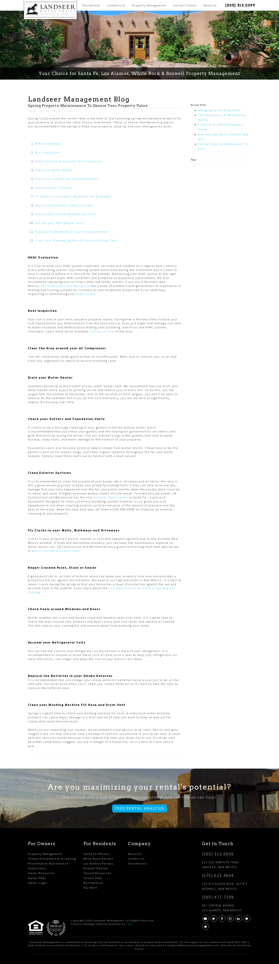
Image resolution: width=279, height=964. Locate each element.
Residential (91, 5)
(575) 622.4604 (218, 875)
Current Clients (185, 5)
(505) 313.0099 (240, 5)
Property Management (149, 5)
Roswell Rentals (95, 868)
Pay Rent (90, 887)
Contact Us (136, 858)
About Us (210, 5)
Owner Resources (41, 873)
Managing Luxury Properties (219, 110)
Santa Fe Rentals (96, 854)
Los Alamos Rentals (98, 863)
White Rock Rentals (98, 858)
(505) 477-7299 (218, 897)
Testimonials (138, 863)
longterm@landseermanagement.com (193, 945)
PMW (129, 924)
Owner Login (37, 883)
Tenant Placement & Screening (52, 858)
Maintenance (93, 883)
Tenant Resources (97, 873)
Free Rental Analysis (139, 808)
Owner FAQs (37, 878)
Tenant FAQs (92, 878)
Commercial (116, 5)
